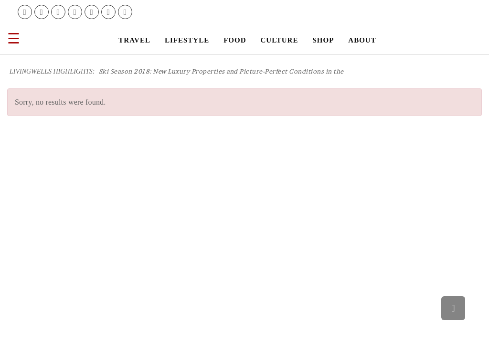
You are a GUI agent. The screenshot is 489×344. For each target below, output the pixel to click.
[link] (25, 12)
